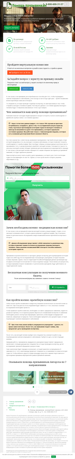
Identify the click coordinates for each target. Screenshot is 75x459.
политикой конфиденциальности (47, 292)
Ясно (53, 456)
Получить (37, 185)
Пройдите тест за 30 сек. (20, 72)
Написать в (13, 89)
